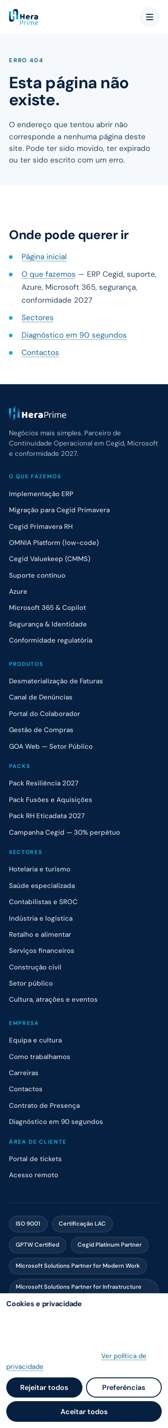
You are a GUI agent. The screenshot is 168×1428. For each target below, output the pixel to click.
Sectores (38, 317)
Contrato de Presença (44, 1105)
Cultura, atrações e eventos (53, 999)
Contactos (40, 352)
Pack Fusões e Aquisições (50, 799)
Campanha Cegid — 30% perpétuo (64, 832)
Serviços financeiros (41, 950)
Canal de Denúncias (41, 697)
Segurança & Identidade (48, 624)
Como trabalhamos (39, 1056)
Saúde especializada (42, 885)
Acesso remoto (33, 1175)
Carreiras (24, 1072)
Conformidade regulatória (50, 640)
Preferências (123, 1387)
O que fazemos (49, 274)
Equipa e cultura (35, 1040)
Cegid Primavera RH (41, 526)
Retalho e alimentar (40, 934)
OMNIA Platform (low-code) (54, 542)
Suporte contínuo (37, 575)
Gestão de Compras (41, 729)
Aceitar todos (84, 1411)
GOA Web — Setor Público (51, 746)
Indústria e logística (41, 918)
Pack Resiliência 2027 (43, 783)
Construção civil (35, 967)
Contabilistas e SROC (43, 901)
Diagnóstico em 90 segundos (74, 335)
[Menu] (149, 17)
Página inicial (44, 257)
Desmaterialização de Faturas (56, 681)
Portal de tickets (35, 1158)
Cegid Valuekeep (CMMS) (49, 558)
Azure (18, 591)
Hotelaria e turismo (39, 869)
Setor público (31, 983)
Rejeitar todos (44, 1387)
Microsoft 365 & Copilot (47, 607)
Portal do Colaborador (44, 713)
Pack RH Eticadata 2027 (47, 815)
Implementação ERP (41, 493)
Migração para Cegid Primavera (59, 510)
